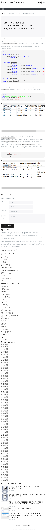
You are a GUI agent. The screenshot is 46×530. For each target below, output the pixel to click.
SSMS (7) (3, 321)
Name (2, 201)
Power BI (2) (4, 296)
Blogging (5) (4, 261)
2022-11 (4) (4, 373)
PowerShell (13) (5, 298)
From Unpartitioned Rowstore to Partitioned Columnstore (26, 503)
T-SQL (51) (4, 328)
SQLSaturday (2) (5, 317)
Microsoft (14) (5, 286)
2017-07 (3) (4, 439)
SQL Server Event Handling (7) (9, 315)
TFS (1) (3, 325)
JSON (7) (3, 280)
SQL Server (18, 30)
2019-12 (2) (4, 400)
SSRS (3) (3, 323)
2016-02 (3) (4, 466)
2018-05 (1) (4, 424)
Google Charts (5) (6, 278)
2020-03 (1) (4, 396)
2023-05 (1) (4, 367)
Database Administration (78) (9, 270)
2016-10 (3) (4, 453)
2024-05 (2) (4, 354)
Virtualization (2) (6, 331)
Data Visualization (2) (7, 269)
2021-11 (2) (4, 381)
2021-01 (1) (4, 386)
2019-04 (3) (4, 408)
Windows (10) (5, 336)
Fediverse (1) (4, 277)
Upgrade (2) (4, 329)
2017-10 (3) (4, 434)
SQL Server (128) (6, 310)
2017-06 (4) (4, 440)
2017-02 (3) (4, 447)
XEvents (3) (4, 339)
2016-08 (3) (4, 456)
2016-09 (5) (4, 455)
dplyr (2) (3, 275)
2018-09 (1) (4, 420)
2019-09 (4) (4, 404)
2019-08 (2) (4, 405)
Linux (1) (3, 282)
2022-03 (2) (4, 378)
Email (2, 206)
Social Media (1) (5, 307)
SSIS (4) (3, 320)
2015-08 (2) (4, 475)
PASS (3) (3, 293)
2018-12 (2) (4, 415)
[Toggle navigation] (3, 9)
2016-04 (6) (4, 463)
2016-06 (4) (4, 460)
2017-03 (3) (4, 445)
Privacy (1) (4, 299)
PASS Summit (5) (6, 294)
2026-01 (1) (4, 345)
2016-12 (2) (4, 450)
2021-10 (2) (4, 383)
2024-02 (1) (4, 357)
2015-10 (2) (4, 472)
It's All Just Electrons (12, 2)
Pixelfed (13, 250)
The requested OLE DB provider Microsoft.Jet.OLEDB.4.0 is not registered (26, 515)
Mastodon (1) (5, 285)
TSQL (23, 30)
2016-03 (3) (4, 464)
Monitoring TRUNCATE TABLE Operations (24, 487)
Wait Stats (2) (5, 334)
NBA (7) (3, 288)
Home (4, 13)
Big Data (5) (4, 259)
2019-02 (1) (4, 412)
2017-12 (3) (4, 431)
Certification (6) (5, 264)
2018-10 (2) (4, 418)
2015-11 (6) (4, 471)
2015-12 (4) (4, 469)
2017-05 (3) (4, 442)
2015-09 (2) (4, 474)
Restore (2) (4, 304)
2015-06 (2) (4, 479)
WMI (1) (3, 337)
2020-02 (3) (4, 397)
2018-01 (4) (4, 429)
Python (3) (4, 301)
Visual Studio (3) (6, 333)
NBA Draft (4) (5, 290)
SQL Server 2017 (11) (7, 313)
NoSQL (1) (4, 291)
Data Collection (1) (6, 267)
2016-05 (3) (4, 461)
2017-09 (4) (4, 436)
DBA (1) (3, 272)
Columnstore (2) (5, 266)
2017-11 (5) (4, 432)
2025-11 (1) (4, 346)
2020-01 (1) (4, 399)
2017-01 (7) (4, 448)
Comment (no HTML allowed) (3, 218)
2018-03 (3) (4, 428)
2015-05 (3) (4, 480)
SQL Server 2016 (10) (7, 312)
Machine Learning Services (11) (10, 283)
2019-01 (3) (4, 413)
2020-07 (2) (4, 391)
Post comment (7, 225)
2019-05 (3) (4, 407)
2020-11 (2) (4, 388)
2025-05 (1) (4, 349)
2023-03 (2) (4, 370)
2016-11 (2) (4, 452)
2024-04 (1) (4, 356)
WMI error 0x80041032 (21, 508)
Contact (18, 524)
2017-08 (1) (4, 437)
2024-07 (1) (4, 353)
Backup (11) (4, 258)
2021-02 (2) (4, 385)
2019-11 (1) (4, 402)
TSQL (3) (3, 326)
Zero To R (20, 249)
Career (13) (4, 262)
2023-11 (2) (4, 361)
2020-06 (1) (4, 393)
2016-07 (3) (4, 458)
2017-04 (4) (4, 444)
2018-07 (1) (4, 421)
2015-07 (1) (4, 477)
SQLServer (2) (5, 318)
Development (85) (6, 274)
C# (40, 237)
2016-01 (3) (4, 468)
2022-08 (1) (4, 377)
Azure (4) (3, 256)
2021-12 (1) (4, 380)
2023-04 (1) (4, 369)
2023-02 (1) (4, 372)
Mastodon (4, 250)
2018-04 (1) (4, 426)
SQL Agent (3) (5, 309)
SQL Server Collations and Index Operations (27, 495)
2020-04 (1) (4, 394)
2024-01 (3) (4, 359)
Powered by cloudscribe (23, 525)
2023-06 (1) (4, 365)
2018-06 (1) (4, 423)
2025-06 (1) (4, 348)
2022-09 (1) (4, 375)
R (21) (3, 302)
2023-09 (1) (4, 362)
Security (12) (4, 305)
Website (3, 210)
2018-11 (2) (4, 416)
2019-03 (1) (4, 410)
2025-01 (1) (4, 351)
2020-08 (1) (4, 389)
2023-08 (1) (4, 364)
